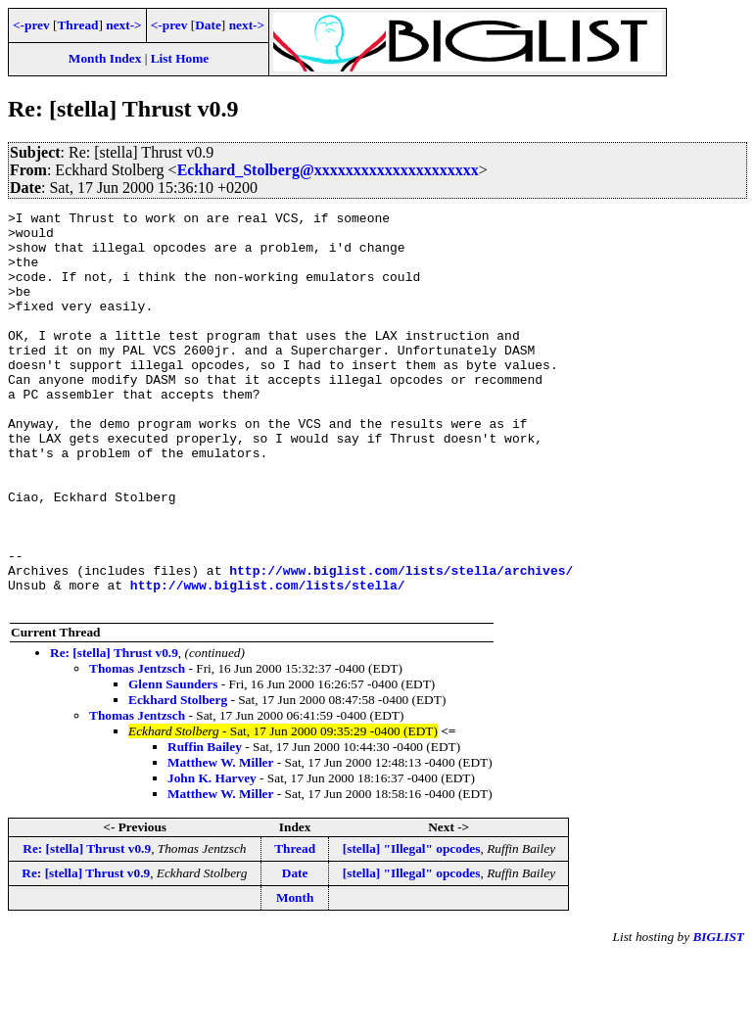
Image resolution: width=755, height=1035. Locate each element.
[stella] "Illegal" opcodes (412, 927)
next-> (123, 25)
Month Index (105, 58)
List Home (180, 58)
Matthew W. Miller (220, 841)
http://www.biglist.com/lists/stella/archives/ (401, 643)
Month (295, 976)
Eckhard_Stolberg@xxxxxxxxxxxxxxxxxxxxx (328, 170)
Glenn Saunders (172, 763)
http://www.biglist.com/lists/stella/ (267, 661)
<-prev (31, 25)
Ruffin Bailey (204, 826)
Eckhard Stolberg (177, 779)
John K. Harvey (212, 857)
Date (208, 25)
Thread (77, 25)
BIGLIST (718, 1016)
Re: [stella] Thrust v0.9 (114, 732)
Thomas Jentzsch (137, 747)
